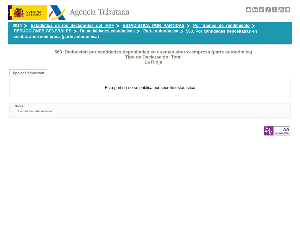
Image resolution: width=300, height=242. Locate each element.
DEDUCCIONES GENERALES (42, 31)
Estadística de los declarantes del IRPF (72, 25)
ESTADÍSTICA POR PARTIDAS (154, 25)
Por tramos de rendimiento (221, 25)
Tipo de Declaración (28, 73)
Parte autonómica (160, 31)
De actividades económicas (107, 31)
